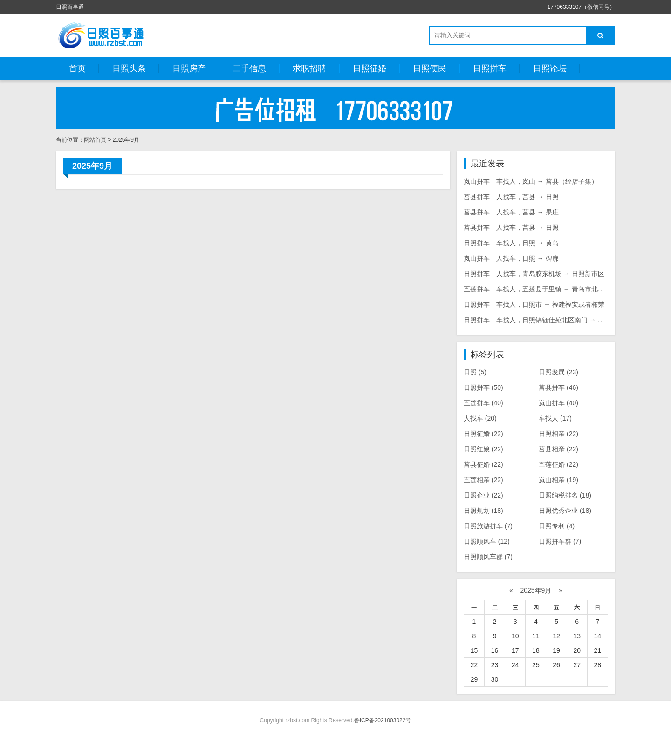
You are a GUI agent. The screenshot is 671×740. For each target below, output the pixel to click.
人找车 (480, 418)
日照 (475, 372)
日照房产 (189, 68)
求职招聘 (309, 68)
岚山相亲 (558, 480)
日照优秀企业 (565, 510)
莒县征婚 (483, 464)
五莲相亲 (483, 480)
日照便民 (429, 68)
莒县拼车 (558, 387)
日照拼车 (490, 68)
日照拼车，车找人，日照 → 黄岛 (511, 243)
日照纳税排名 (565, 495)
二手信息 (249, 68)
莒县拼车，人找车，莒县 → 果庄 (511, 212)
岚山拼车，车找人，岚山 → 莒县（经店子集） (531, 181)
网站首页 (95, 140)
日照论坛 (550, 68)
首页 (77, 68)
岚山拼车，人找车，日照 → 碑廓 (511, 258)
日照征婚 (369, 68)
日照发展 (558, 372)
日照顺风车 (487, 541)
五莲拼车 (483, 403)
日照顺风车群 (488, 556)
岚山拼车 (558, 403)
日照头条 (129, 68)
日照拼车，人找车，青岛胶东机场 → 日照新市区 (534, 273)
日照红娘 (483, 449)
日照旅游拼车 (488, 526)
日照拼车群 (560, 541)
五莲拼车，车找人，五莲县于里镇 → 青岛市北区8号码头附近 (552, 289)
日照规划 (483, 510)
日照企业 (483, 495)
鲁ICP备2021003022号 (382, 720)
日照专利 (557, 526)
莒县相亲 (558, 449)
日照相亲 (558, 433)
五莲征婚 (558, 464)
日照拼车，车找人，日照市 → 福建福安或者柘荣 (534, 304)
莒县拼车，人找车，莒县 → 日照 (511, 197)
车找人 (555, 418)
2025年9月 (536, 590)
